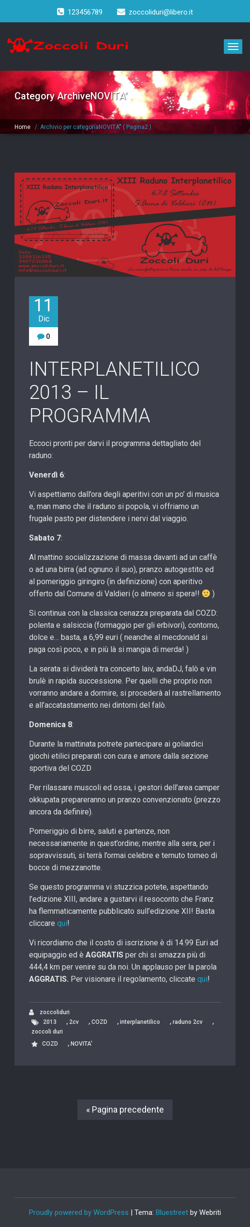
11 (43, 310)
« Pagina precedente (125, 1109)
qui (62, 923)
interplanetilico (140, 1022)
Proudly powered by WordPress (79, 1212)
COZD (99, 1022)
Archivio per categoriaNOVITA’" (80, 127)
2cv (74, 1022)
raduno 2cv (188, 1022)
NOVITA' (81, 1043)
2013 (50, 1022)
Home (22, 127)
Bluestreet (172, 1212)
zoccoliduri (49, 1012)
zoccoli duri (47, 1031)
